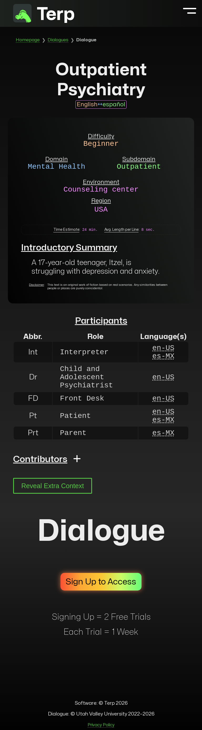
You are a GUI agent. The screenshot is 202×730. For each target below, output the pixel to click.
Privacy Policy (101, 725)
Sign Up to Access (101, 582)
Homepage (28, 40)
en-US (163, 348)
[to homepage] (22, 14)
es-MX (163, 356)
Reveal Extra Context (52, 485)
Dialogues (58, 40)
